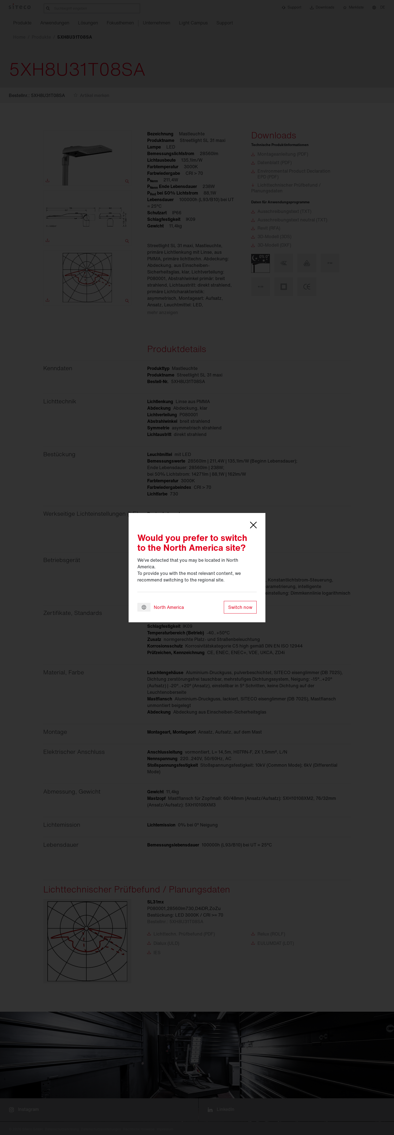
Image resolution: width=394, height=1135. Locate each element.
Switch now (240, 607)
